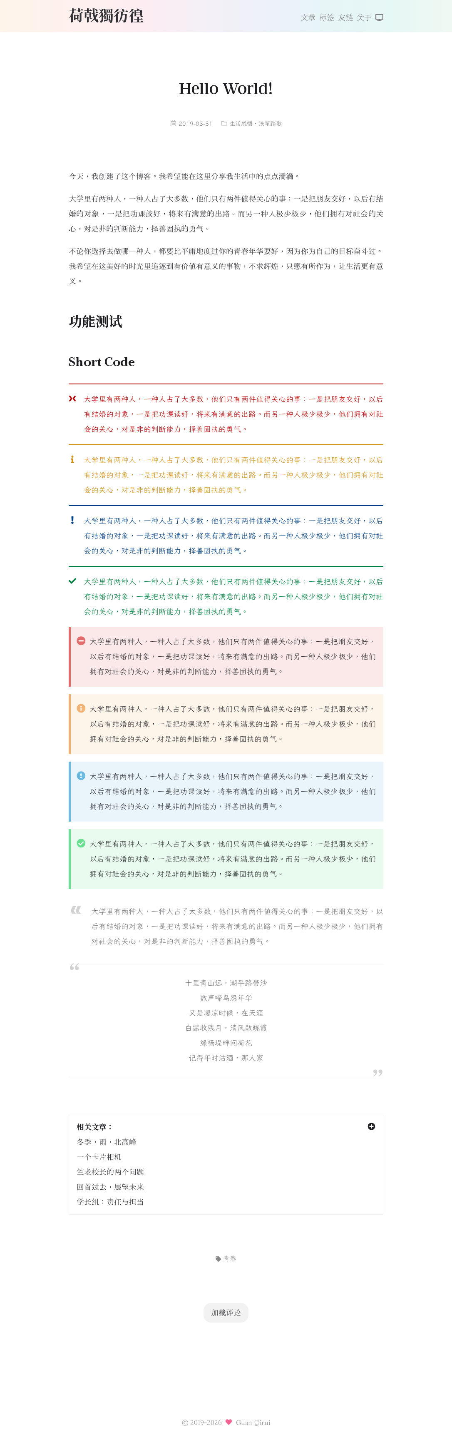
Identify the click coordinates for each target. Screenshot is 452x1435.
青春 (226, 1259)
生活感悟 (241, 123)
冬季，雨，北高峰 (107, 1142)
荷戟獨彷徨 (106, 14)
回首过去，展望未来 (110, 1187)
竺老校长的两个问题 (110, 1172)
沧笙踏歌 (270, 123)
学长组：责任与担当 (110, 1202)
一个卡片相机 (99, 1157)
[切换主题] (379, 18)
